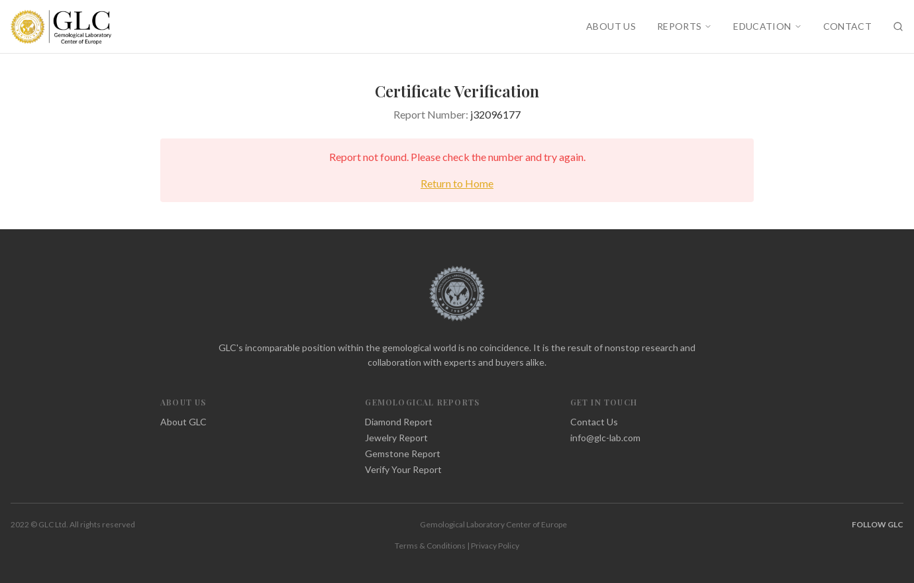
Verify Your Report (403, 469)
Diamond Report (398, 421)
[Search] (898, 26)
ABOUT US (611, 26)
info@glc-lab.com (605, 437)
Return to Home (457, 183)
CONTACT (847, 26)
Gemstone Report (402, 453)
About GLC (183, 421)
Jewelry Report (396, 437)
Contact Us (594, 421)
